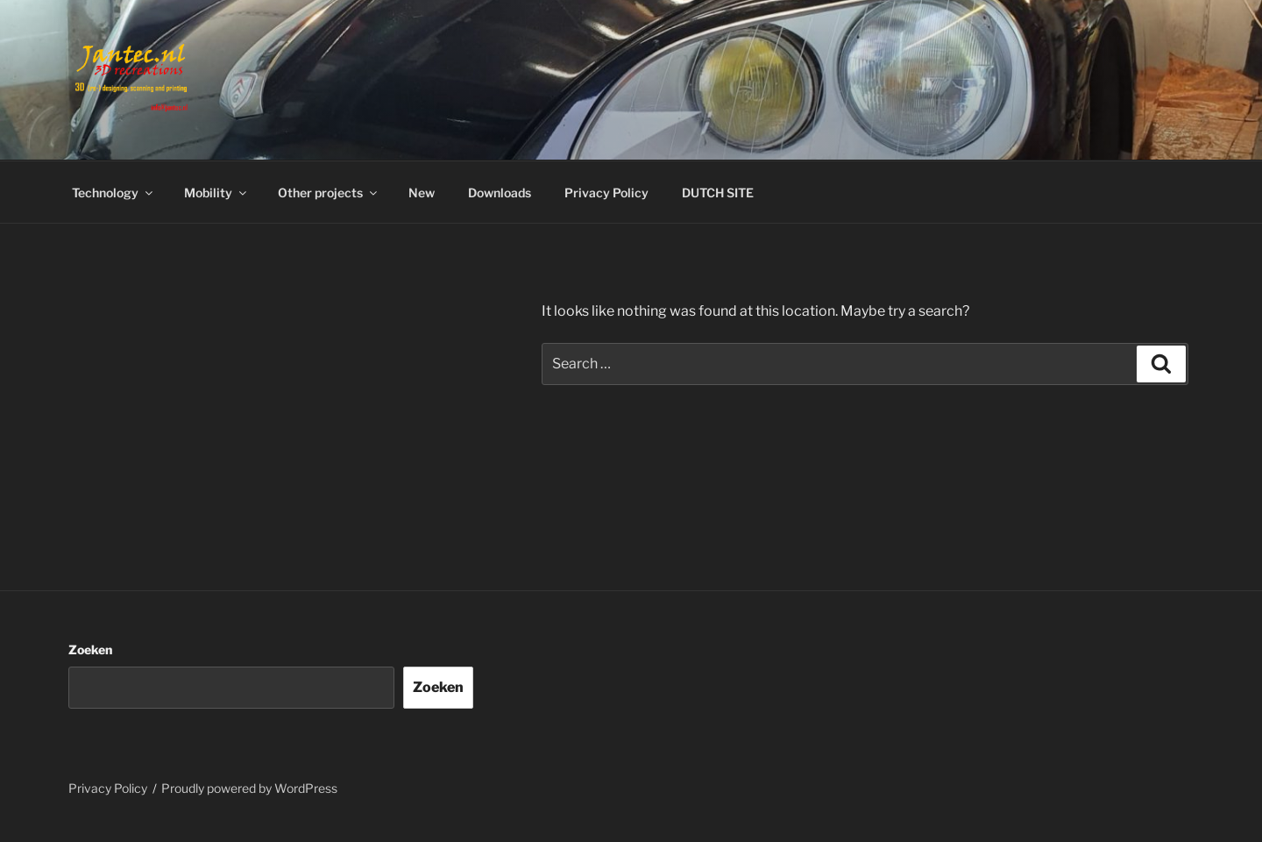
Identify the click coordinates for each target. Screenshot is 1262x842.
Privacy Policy (606, 192)
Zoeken (90, 649)
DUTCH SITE (718, 192)
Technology (113, 192)
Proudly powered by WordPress (249, 788)
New (421, 192)
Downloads (499, 192)
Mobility (216, 192)
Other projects (328, 192)
